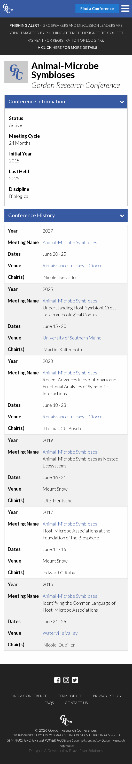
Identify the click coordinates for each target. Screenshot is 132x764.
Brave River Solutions (86, 750)
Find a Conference (29, 696)
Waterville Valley (60, 633)
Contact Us (76, 703)
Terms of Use (70, 696)
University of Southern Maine (72, 337)
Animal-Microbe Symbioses (70, 242)
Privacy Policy (107, 696)
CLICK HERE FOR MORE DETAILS (69, 47)
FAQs (49, 703)
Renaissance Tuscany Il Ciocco (73, 265)
